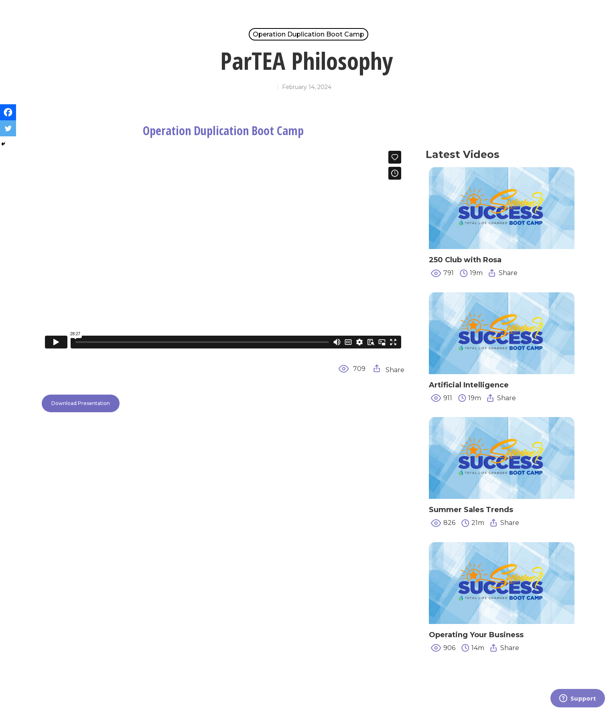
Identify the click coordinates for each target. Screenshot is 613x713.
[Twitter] (8, 128)
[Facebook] (8, 112)
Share (388, 369)
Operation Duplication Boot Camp (308, 34)
